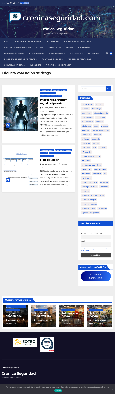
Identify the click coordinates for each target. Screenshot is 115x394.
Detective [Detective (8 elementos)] (85, 130)
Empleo (39, 47)
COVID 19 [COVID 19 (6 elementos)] (99, 122)
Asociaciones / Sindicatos (28, 41)
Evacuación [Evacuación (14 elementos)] (86, 143)
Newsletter (76, 53)
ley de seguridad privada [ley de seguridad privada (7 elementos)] (91, 165)
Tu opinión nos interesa (58, 65)
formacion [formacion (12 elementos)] (86, 148)
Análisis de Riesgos (47, 150)
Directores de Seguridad (63, 150)
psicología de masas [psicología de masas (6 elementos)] (89, 187)
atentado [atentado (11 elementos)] (99, 104)
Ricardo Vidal (96, 323)
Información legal (14, 53)
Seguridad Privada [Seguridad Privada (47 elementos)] (89, 208)
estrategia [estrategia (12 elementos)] (96, 139)
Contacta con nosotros (17, 47)
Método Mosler (49, 159)
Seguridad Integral (14, 65)
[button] (107, 53)
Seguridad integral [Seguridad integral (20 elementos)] (89, 200)
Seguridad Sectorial (13, 310)
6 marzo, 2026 (70, 320)
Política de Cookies (52, 59)
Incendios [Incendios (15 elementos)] (103, 148)
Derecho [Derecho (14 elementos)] (104, 126)
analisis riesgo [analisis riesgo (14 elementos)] (87, 104)
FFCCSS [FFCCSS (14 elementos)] (96, 143)
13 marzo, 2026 (42, 320)
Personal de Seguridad (48, 93)
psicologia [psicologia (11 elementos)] (104, 182)
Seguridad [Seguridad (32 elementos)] (85, 191)
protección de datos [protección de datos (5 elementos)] (89, 182)
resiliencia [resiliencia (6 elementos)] (104, 187)
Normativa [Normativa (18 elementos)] (97, 174)
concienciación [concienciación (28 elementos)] (87, 122)
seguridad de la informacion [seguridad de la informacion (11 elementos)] (93, 195)
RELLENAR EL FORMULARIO (96, 276)
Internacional (36, 53)
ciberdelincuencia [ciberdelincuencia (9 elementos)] (101, 113)
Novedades (93, 53)
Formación (84, 47)
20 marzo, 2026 (14, 320)
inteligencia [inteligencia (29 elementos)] (86, 161)
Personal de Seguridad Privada (20, 59)
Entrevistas (55, 47)
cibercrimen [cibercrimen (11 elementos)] (86, 113)
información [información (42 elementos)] (86, 152)
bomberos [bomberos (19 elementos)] (85, 109)
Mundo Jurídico (57, 53)
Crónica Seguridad (57, 29)
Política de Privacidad (79, 59)
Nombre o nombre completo (92, 233)
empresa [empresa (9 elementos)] (97, 135)
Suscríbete (35, 65)
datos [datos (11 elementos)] (96, 126)
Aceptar (58, 390)
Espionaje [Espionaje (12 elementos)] (85, 139)
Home (7, 41)
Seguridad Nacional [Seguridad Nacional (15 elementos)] (89, 204)
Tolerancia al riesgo (69, 314)
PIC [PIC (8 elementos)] (105, 174)
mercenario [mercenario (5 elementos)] (86, 174)
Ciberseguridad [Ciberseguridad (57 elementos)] (87, 117)
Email (83, 241)
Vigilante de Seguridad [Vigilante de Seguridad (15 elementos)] (90, 213)
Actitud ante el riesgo (99, 314)
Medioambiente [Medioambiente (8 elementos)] (100, 169)
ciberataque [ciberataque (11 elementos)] (97, 109)
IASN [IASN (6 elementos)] (94, 148)
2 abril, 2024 (48, 108)
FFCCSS (69, 47)
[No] (112, 389)
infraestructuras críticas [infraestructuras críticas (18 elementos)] (91, 156)
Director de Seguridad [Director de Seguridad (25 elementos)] (100, 130)
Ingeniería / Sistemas (59, 90)
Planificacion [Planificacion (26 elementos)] (86, 178)
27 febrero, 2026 (99, 320)
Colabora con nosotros (77, 41)
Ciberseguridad (46, 90)
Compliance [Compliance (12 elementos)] (100, 117)
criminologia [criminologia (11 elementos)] (86, 126)
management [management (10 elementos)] (87, 169)
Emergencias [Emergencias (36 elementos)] (86, 135)
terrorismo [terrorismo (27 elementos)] (102, 208)
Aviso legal (53, 41)
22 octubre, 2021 (49, 164)
